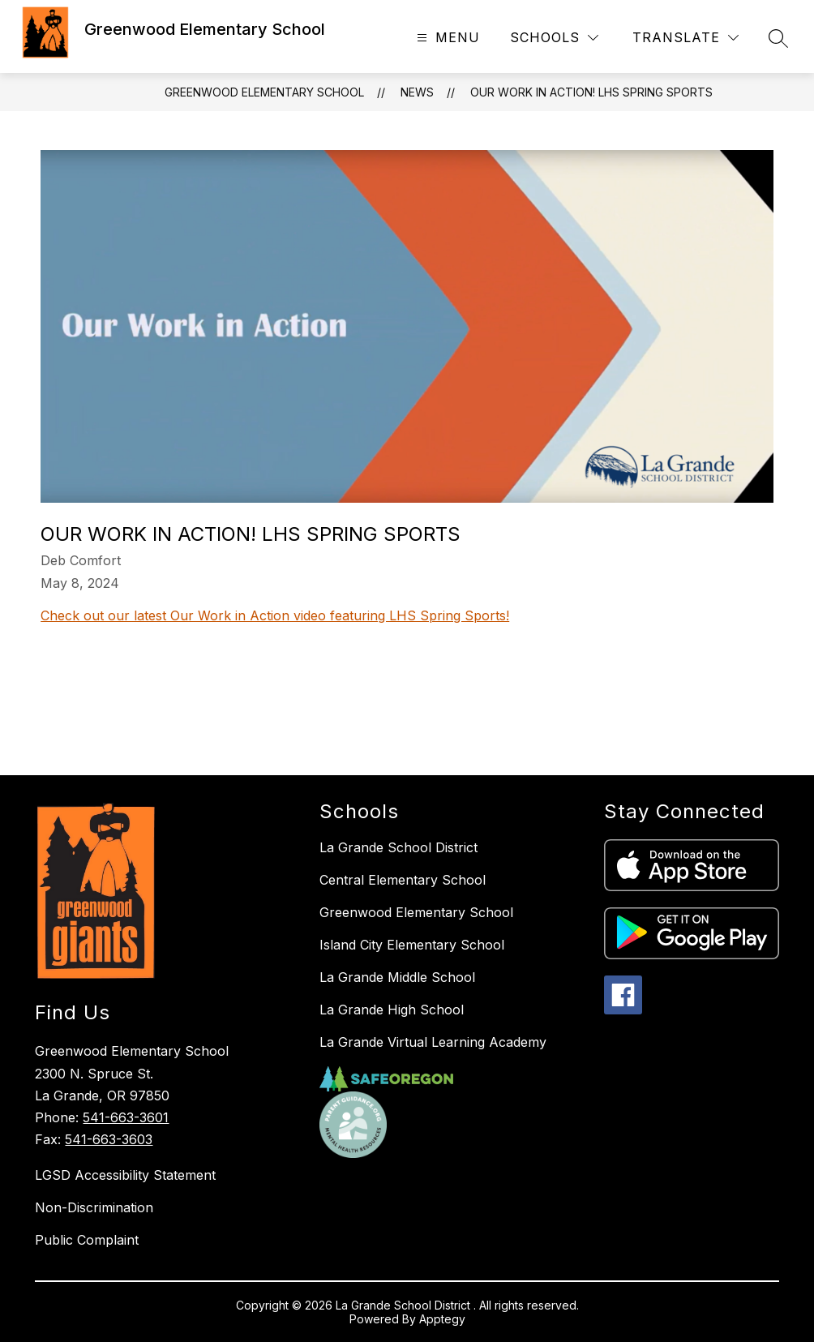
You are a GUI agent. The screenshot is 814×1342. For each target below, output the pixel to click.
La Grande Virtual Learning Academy (432, 1042)
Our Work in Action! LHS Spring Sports (591, 92)
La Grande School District (398, 847)
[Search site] (778, 38)
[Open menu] (446, 38)
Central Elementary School (402, 880)
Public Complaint (87, 1240)
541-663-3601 (126, 1117)
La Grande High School (391, 1009)
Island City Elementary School (411, 945)
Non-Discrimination (94, 1207)
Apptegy (442, 1319)
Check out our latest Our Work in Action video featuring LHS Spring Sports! (275, 615)
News (417, 92)
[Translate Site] (685, 38)
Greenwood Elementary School (264, 92)
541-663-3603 (108, 1139)
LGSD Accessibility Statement (125, 1175)
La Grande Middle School (397, 977)
